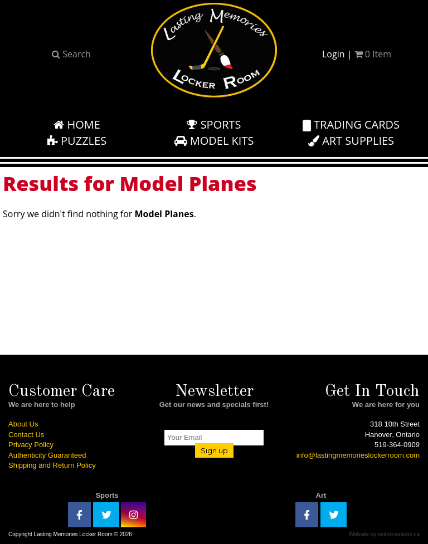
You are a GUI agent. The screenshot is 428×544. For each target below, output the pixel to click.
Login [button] (333, 54)
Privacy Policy (31, 444)
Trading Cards (351, 124)
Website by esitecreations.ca (384, 534)
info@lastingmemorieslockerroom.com (358, 455)
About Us (23, 424)
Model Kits (214, 140)
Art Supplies (351, 140)
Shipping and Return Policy (52, 465)
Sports (214, 124)
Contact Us (26, 434)
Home (77, 124)
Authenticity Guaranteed (47, 455)
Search (71, 54)
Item (372, 54)
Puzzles (76, 140)
